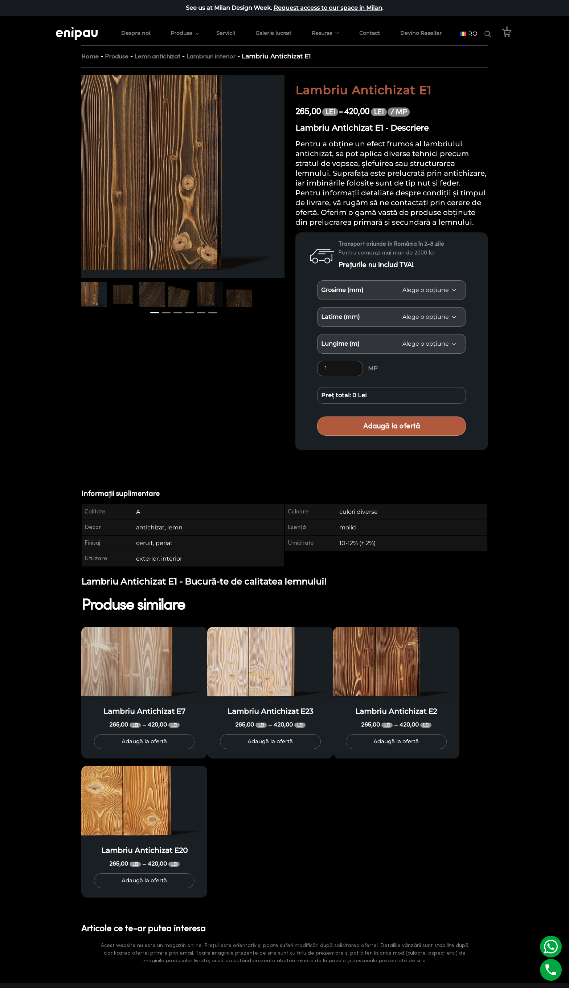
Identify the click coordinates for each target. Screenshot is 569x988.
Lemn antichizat (157, 56)
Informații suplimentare (120, 493)
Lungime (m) (340, 343)
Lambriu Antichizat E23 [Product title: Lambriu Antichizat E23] (270, 711)
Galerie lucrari (274, 28)
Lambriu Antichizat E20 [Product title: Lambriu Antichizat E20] (144, 853)
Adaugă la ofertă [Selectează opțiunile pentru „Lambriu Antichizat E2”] (396, 741)
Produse (182, 28)
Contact (370, 28)
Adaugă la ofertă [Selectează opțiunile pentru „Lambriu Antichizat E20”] (144, 883)
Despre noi (136, 28)
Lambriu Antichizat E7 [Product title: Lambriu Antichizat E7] (144, 711)
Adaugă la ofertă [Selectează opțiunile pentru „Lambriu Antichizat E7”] (144, 741)
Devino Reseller (422, 28)
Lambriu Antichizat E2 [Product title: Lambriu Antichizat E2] (396, 711)
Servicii (226, 28)
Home (90, 56)
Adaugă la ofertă (391, 426)
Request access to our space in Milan (328, 7)
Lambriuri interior (211, 56)
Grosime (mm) (342, 289)
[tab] (125, 494)
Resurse (323, 28)
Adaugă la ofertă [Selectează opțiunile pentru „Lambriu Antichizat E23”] (270, 741)
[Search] (488, 29)
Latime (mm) (340, 316)
